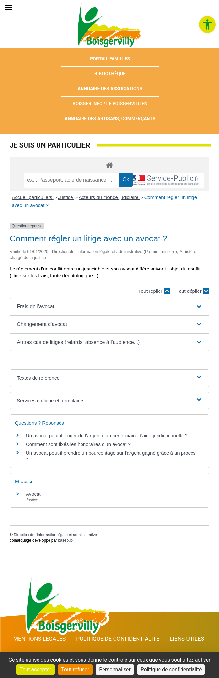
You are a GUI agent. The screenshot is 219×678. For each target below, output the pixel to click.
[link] (207, 24)
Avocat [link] (33, 494)
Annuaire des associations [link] (110, 88)
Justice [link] (66, 197)
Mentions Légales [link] (39, 638)
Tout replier (154, 291)
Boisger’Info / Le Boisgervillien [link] (109, 103)
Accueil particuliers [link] (33, 197)
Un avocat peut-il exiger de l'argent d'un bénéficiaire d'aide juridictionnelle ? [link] (107, 435)
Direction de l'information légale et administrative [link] (55, 535)
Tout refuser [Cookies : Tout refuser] (75, 669)
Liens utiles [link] (187, 638)
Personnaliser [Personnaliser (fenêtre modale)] (115, 669)
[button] (109, 306)
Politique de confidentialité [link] (117, 638)
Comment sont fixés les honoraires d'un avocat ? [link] (78, 444)
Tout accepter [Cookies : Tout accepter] (35, 669)
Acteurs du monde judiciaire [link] (109, 197)
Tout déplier (192, 291)
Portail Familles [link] (110, 58)
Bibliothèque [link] (110, 73)
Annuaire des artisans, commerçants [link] (110, 118)
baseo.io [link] (65, 540)
